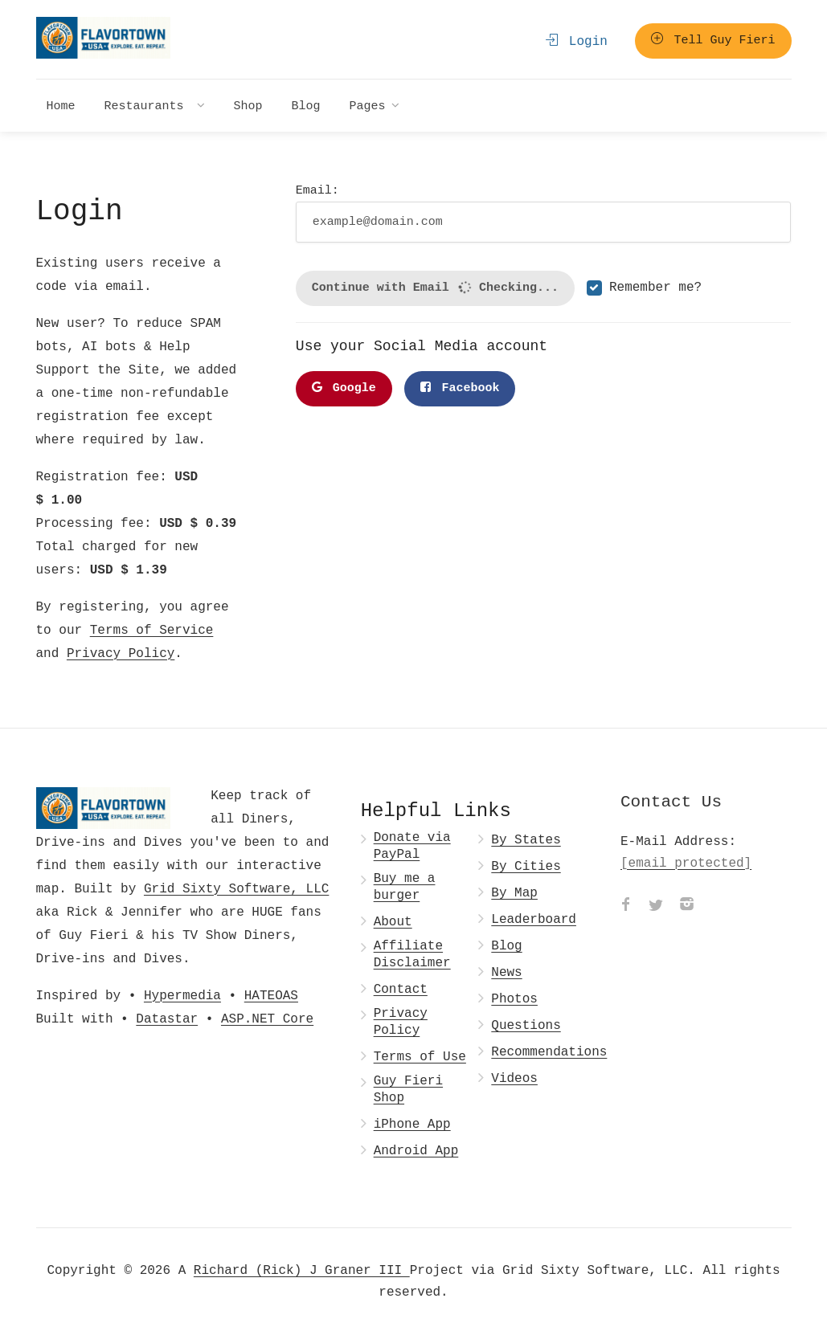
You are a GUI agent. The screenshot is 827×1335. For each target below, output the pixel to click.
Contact (401, 989)
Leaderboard (533, 919)
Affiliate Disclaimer (412, 954)
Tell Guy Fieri (713, 40)
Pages (368, 105)
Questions (525, 1025)
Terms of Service (152, 630)
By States (525, 839)
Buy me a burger (405, 887)
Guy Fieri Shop (408, 1089)
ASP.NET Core (267, 1018)
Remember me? (655, 287)
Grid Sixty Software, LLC (236, 888)
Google (344, 388)
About (393, 921)
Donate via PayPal (412, 846)
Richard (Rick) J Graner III (302, 1270)
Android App (416, 1150)
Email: (544, 212)
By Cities (525, 866)
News (506, 972)
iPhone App (412, 1124)
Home (61, 105)
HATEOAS (271, 995)
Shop (248, 105)
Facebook (459, 388)
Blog (306, 105)
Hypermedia (182, 995)
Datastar (167, 1018)
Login (577, 41)
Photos (514, 998)
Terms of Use (420, 1056)
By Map (514, 892)
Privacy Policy (120, 653)
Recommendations (549, 1051)
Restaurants (147, 105)
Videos (514, 1078)
